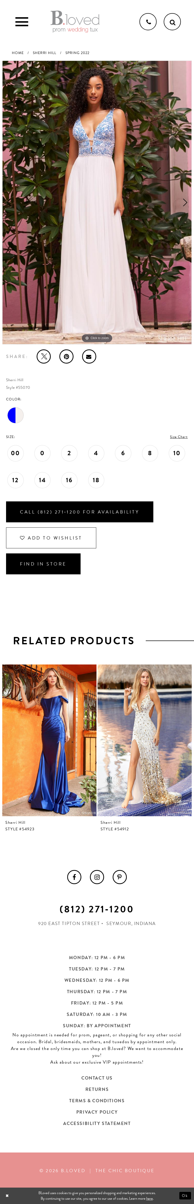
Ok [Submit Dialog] (185, 1195)
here (149, 1198)
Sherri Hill (45, 53)
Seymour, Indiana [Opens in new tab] (131, 923)
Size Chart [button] (179, 437)
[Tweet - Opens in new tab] (44, 356)
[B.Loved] (75, 22)
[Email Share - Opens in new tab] (89, 356)
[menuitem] (74, 877)
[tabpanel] (97, 202)
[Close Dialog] (7, 1195)
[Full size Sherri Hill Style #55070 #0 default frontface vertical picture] (97, 202)
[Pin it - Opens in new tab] (66, 356)
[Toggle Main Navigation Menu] (21, 21)
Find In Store (43, 563)
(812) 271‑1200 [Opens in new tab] (97, 909)
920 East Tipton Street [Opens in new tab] (69, 923)
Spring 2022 (77, 53)
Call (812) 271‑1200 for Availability (79, 511)
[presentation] (49, 740)
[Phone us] (148, 21)
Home (18, 53)
